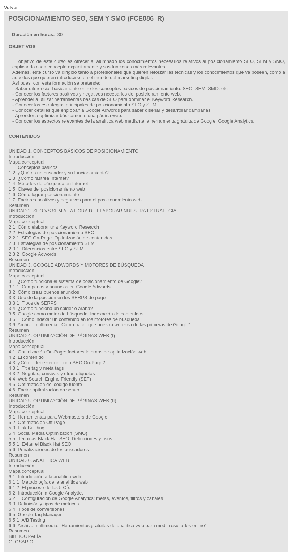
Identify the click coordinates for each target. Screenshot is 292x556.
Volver (11, 7)
